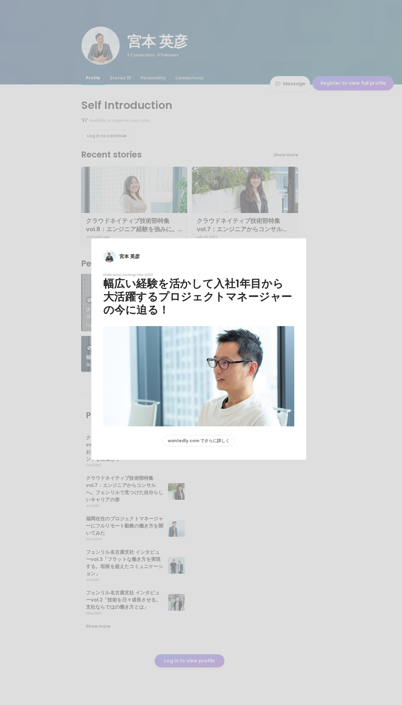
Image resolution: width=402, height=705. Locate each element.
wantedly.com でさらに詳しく (199, 441)
